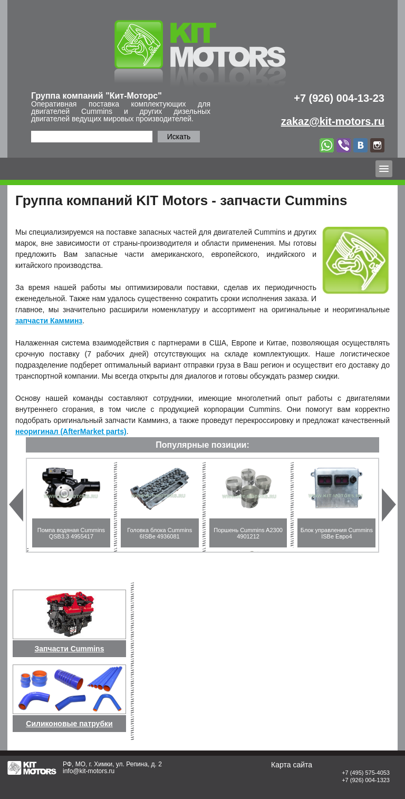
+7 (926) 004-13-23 (339, 98)
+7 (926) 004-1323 (366, 780)
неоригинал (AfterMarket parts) (71, 431)
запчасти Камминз (48, 320)
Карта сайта (291, 765)
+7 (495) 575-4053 (366, 772)
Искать (179, 136)
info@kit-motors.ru (88, 771)
